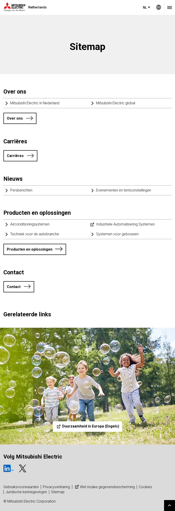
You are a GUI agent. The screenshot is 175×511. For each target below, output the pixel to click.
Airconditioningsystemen (29, 224)
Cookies (145, 487)
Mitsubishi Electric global (115, 103)
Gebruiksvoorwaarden (21, 487)
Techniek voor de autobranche (34, 234)
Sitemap (57, 492)
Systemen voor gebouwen (117, 234)
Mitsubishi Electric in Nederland (34, 103)
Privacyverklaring (56, 487)
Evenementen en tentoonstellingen (123, 190)
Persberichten (21, 190)
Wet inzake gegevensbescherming (104, 487)
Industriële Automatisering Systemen (125, 224)
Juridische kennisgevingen (26, 492)
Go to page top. (169, 505)
